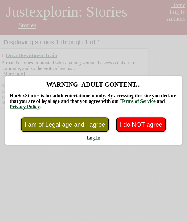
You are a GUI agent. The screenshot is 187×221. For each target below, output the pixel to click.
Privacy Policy (24, 106)
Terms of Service (138, 101)
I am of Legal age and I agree (65, 124)
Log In (93, 137)
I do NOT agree (141, 124)
